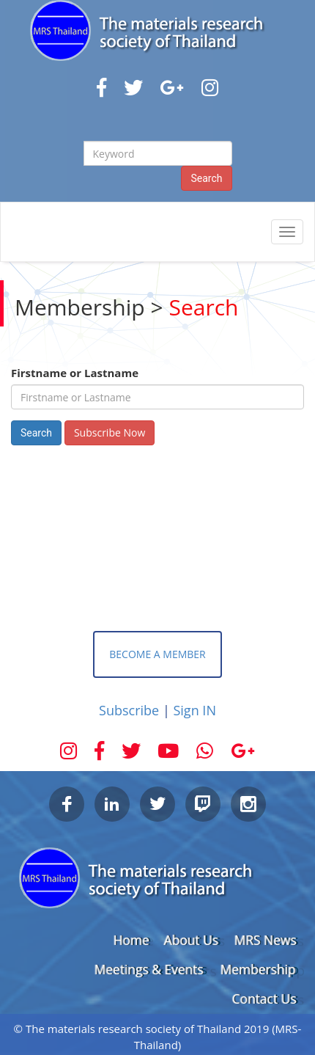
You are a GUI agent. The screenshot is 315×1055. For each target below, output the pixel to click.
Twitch (202, 804)
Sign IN (194, 710)
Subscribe (131, 710)
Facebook (66, 804)
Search (206, 178)
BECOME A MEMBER (157, 654)
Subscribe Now (109, 432)
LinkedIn (112, 804)
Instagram (248, 804)
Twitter (157, 804)
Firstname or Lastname (74, 372)
